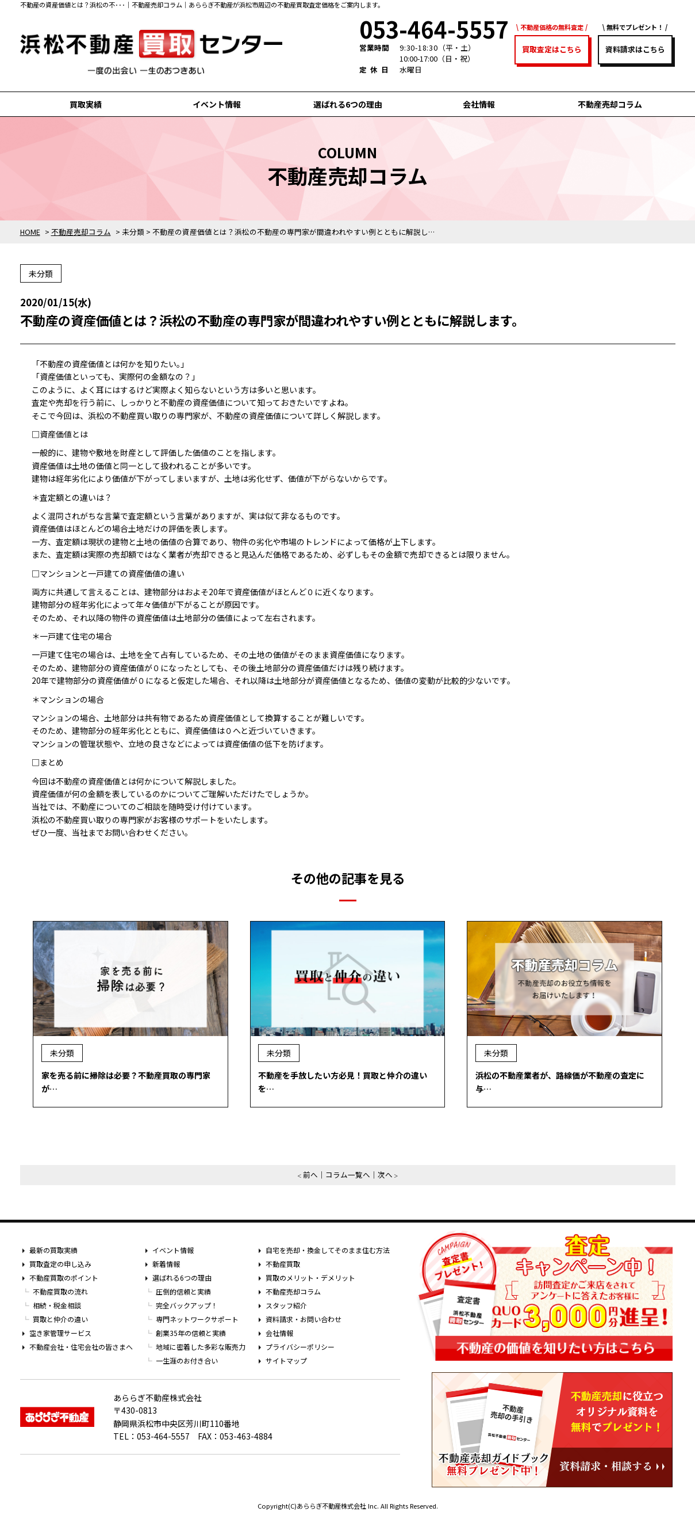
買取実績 (86, 104)
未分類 (41, 273)
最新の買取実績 (53, 1250)
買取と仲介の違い (60, 1319)
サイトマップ (286, 1360)
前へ (310, 1174)
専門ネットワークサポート (197, 1319)
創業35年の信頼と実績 (191, 1333)
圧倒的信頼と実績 (183, 1291)
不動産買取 (283, 1264)
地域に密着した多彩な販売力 (200, 1347)
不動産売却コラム (610, 104)
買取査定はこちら (552, 49)
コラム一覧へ (347, 1174)
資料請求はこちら (635, 49)
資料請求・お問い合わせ (303, 1319)
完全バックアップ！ (187, 1305)
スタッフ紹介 (286, 1305)
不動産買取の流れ (60, 1291)
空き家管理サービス (60, 1333)
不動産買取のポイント (63, 1277)
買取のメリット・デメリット (310, 1277)
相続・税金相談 (57, 1305)
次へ (385, 1174)
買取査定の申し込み (60, 1264)
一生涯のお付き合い (187, 1360)
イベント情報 (217, 104)
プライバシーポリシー (300, 1347)
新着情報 (166, 1264)
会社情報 (479, 104)
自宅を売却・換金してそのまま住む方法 (328, 1250)
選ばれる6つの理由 (347, 104)
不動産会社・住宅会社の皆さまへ (81, 1347)
